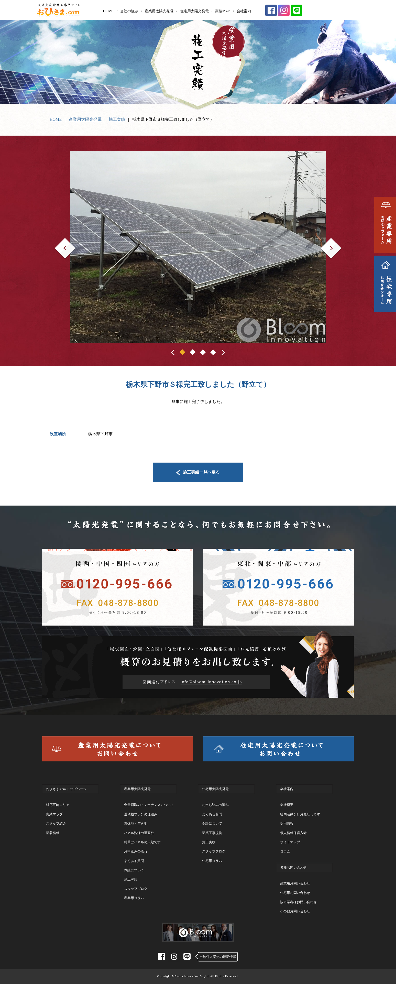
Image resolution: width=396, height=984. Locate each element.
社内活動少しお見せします (300, 814)
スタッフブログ (135, 889)
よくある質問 (134, 861)
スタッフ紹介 (56, 823)
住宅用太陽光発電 (194, 11)
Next (325, 241)
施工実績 (117, 119)
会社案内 (244, 11)
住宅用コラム (212, 861)
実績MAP (222, 11)
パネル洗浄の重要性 (139, 833)
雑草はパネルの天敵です (142, 842)
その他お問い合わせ (295, 911)
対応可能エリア (57, 805)
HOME (108, 11)
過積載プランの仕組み (140, 814)
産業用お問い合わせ (295, 883)
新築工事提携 (212, 833)
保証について (134, 870)
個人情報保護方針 (293, 833)
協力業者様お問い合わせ (298, 902)
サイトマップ (290, 842)
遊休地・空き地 (135, 823)
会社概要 (286, 805)
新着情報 (52, 833)
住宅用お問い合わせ (295, 893)
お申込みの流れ (135, 851)
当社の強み (129, 11)
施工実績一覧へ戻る (198, 472)
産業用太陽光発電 (159, 11)
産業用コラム (134, 898)
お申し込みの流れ (215, 805)
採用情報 (286, 823)
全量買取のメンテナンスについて (149, 805)
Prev (58, 241)
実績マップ (54, 814)
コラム (285, 851)
